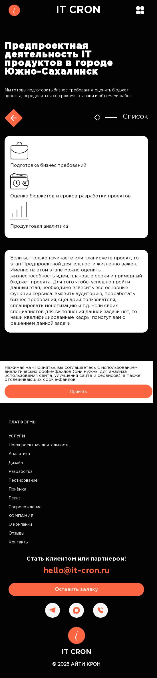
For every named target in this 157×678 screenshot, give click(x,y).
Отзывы (16, 533)
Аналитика (19, 454)
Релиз (15, 498)
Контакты (19, 542)
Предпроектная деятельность (39, 445)
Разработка (21, 471)
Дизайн (16, 463)
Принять (78, 391)
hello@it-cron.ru (76, 571)
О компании (20, 524)
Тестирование (23, 480)
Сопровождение (25, 507)
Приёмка (17, 489)
